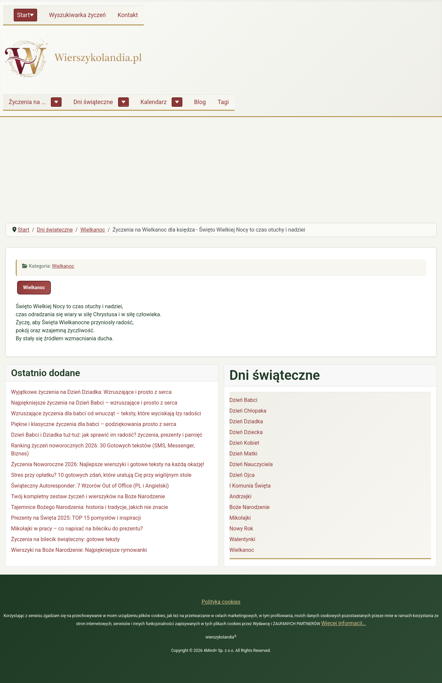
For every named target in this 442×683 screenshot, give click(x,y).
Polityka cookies (221, 602)
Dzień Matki (244, 453)
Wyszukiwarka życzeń (77, 15)
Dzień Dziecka (246, 432)
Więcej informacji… (343, 623)
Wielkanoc (63, 266)
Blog (200, 102)
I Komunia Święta (250, 486)
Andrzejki (241, 496)
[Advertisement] (221, 167)
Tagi (223, 102)
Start (23, 15)
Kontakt (127, 15)
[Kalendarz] (177, 102)
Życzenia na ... (27, 102)
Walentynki (243, 539)
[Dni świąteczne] (123, 102)
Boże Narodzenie (250, 507)
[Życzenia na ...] (56, 102)
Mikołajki (240, 518)
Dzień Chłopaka (248, 411)
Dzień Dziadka (246, 421)
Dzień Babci (244, 400)
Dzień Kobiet (244, 443)
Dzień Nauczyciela (251, 464)
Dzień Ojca (242, 475)
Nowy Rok (241, 528)
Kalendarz (154, 102)
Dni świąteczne (93, 102)
